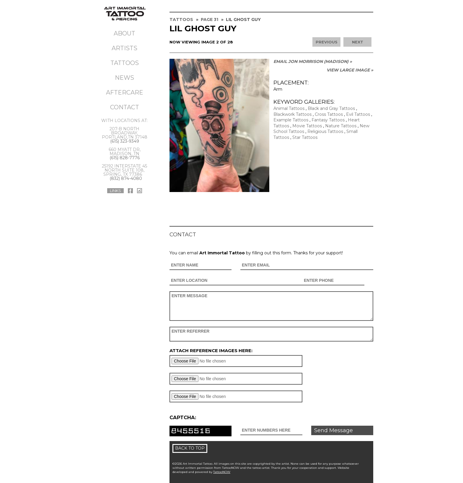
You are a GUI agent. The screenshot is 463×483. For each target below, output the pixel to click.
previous (327, 42)
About (124, 33)
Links (115, 190)
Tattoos (124, 62)
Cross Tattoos (329, 114)
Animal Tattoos (288, 108)
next (357, 42)
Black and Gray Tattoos (331, 108)
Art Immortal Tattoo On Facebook (130, 190)
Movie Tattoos (307, 126)
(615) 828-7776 (125, 157)
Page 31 (209, 19)
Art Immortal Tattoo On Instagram (139, 190)
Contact (124, 107)
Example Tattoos (290, 120)
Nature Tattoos (340, 126)
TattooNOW (221, 472)
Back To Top (190, 448)
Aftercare (124, 92)
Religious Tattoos (325, 131)
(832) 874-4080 (126, 178)
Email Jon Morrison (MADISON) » (312, 61)
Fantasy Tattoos (328, 120)
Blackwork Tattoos (292, 114)
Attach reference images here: (210, 350)
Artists (124, 48)
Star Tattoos (304, 137)
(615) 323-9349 (124, 141)
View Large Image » (350, 70)
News (124, 77)
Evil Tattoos (358, 114)
